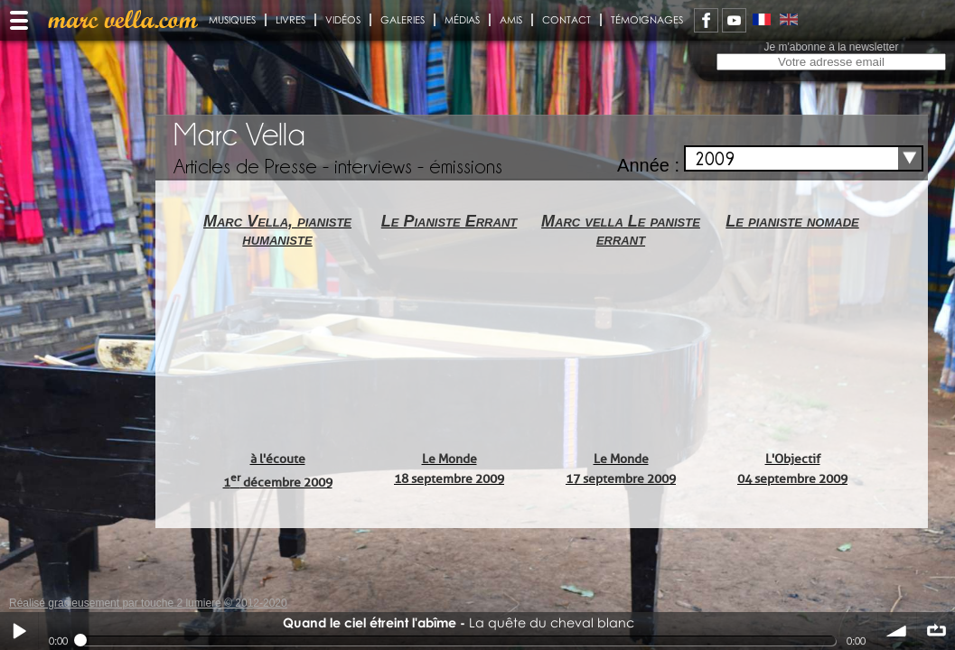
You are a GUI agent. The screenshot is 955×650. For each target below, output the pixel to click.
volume (897, 631)
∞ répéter (936, 631)
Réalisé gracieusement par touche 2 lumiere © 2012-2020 (148, 603)
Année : (648, 165)
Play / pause (19, 631)
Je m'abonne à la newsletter (830, 47)
